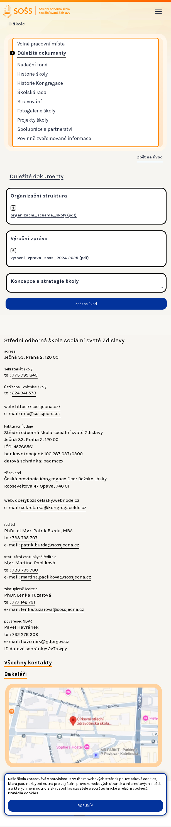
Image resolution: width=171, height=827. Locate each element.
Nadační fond (32, 65)
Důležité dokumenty (41, 53)
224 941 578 (24, 394)
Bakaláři (15, 675)
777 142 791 (23, 603)
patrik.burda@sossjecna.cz (50, 545)
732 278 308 (25, 635)
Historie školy (32, 74)
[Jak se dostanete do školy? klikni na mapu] (83, 726)
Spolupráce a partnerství (44, 129)
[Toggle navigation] (158, 11)
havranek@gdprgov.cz (46, 642)
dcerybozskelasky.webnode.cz (47, 501)
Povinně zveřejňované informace (54, 139)
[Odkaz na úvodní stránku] (37, 11)
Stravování (29, 102)
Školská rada (32, 93)
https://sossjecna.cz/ (38, 407)
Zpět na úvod (150, 157)
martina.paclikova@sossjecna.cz (57, 578)
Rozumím (85, 806)
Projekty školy (32, 120)
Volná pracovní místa (41, 44)
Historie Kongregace (40, 83)
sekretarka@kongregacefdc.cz (54, 508)
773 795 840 (25, 376)
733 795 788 (25, 570)
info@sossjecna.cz (41, 414)
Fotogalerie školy (36, 111)
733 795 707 (25, 538)
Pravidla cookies (23, 793)
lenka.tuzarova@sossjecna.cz (53, 610)
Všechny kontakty (28, 663)
